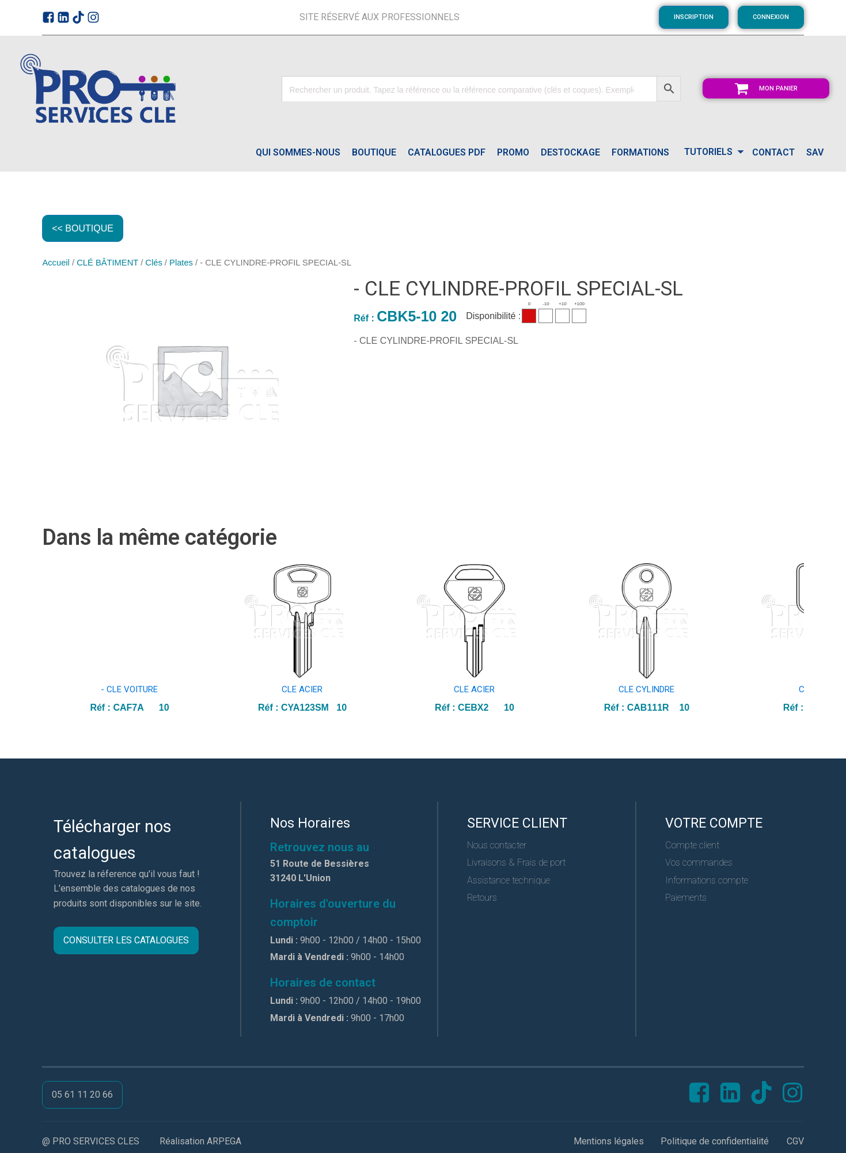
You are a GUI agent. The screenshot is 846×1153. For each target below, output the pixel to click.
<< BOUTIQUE (82, 228)
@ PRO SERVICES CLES (90, 1141)
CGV (795, 1141)
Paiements (686, 898)
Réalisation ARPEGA (200, 1141)
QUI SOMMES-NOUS (298, 152)
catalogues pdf (446, 152)
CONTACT (773, 152)
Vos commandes (699, 863)
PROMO (513, 152)
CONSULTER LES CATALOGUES (126, 940)
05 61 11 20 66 (82, 1095)
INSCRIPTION (694, 17)
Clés (153, 263)
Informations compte (706, 880)
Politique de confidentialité (715, 1141)
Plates (181, 263)
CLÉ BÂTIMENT (107, 263)
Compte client (692, 845)
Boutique (374, 152)
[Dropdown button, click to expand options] (710, 153)
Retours (482, 898)
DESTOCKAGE (570, 152)
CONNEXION (771, 17)
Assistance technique (508, 880)
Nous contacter (496, 845)
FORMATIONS (640, 152)
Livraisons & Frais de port (516, 863)
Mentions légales (609, 1141)
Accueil (55, 263)
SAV (815, 152)
